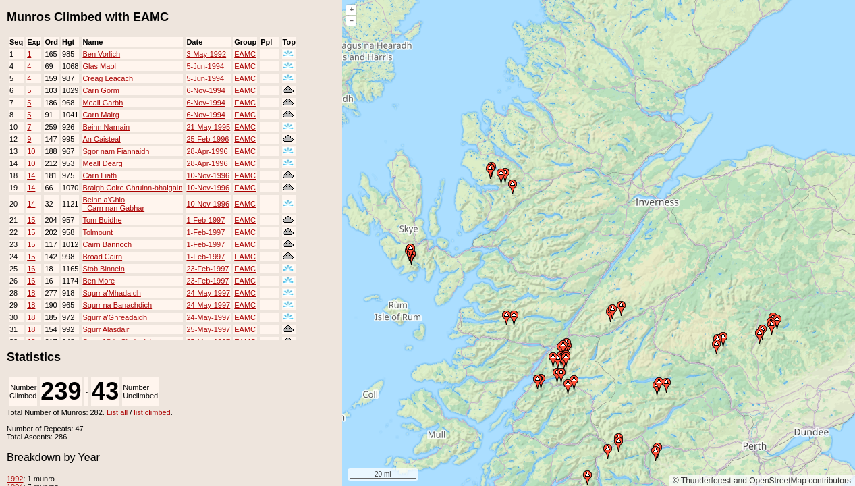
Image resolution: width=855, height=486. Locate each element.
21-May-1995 (208, 127)
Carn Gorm (100, 90)
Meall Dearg (102, 163)
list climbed (152, 412)
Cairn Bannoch (107, 244)
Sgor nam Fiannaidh (115, 151)
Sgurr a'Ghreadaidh (114, 317)
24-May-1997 (208, 293)
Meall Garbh (102, 103)
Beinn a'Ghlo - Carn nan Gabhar (113, 204)
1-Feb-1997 (205, 220)
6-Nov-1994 (205, 90)
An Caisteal (101, 139)
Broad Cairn (102, 256)
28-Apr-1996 (206, 151)
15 (31, 220)
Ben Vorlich (101, 54)
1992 (15, 479)
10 (31, 151)
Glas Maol (99, 66)
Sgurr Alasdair (105, 329)
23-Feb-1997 (207, 269)
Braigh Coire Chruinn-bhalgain (132, 188)
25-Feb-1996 (207, 139)
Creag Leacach (107, 78)
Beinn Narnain (106, 127)
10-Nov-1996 (207, 175)
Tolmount (97, 232)
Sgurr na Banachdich (117, 305)
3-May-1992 (206, 54)
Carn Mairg (100, 115)
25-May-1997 (208, 329)
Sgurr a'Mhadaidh (111, 293)
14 (31, 175)
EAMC (245, 54)
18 (31, 293)
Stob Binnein (103, 269)
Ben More (98, 281)
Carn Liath (99, 175)
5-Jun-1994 (205, 66)
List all (117, 412)
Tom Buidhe (101, 220)
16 (31, 269)
